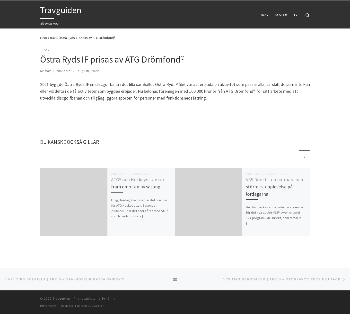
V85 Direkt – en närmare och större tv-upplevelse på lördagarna (274, 187)
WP (56, 305)
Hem (43, 38)
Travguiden (61, 298)
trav (53, 38)
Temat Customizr (92, 305)
